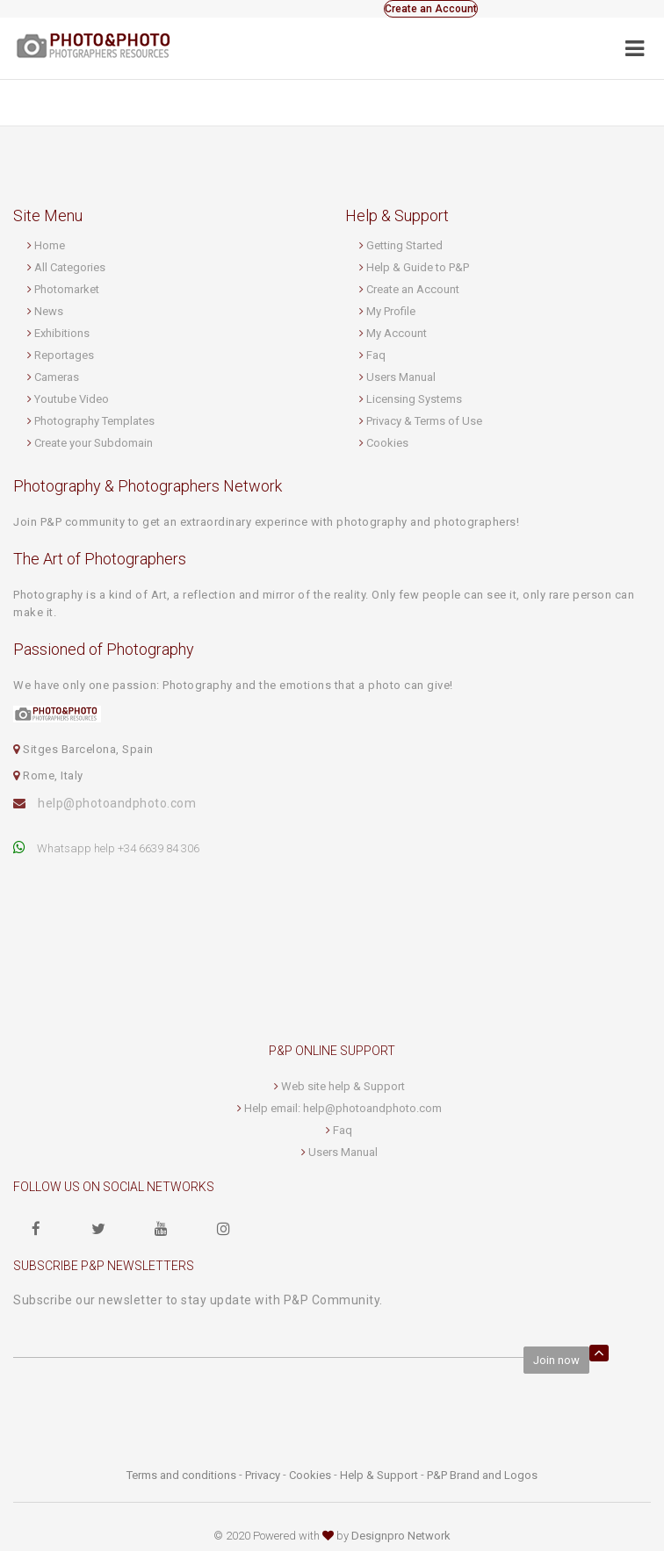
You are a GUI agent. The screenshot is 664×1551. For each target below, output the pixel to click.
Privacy (262, 1475)
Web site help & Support (343, 1086)
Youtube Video (71, 399)
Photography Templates (94, 420)
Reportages (64, 355)
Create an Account (431, 9)
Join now (556, 1360)
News (48, 311)
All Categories (69, 267)
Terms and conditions (181, 1475)
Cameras (56, 377)
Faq (376, 355)
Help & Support (379, 1475)
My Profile (390, 311)
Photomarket (66, 289)
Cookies (387, 442)
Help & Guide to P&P (417, 267)
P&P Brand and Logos (482, 1475)
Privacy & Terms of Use (424, 420)
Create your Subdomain (93, 442)
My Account (396, 333)
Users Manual (401, 377)
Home (49, 245)
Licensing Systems (414, 399)
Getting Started (404, 245)
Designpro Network (401, 1535)
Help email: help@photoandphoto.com (343, 1108)
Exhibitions (62, 333)
